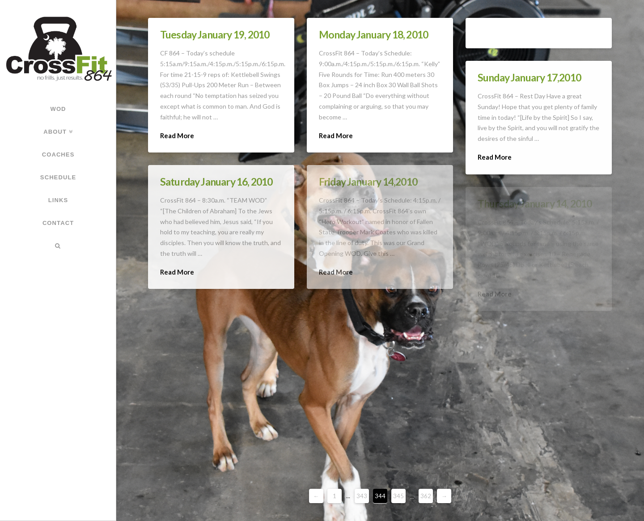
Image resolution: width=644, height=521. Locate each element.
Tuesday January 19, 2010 (215, 34)
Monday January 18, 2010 (373, 34)
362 (425, 496)
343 (361, 496)
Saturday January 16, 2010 (216, 181)
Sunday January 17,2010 (529, 77)
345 (398, 496)
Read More (177, 135)
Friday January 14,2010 (368, 181)
